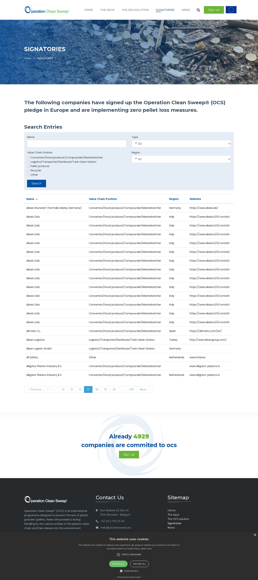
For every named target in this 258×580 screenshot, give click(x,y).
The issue (107, 9)
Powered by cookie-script (129, 577)
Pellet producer (38, 166)
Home (88, 9)
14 (63, 389)
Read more (146, 548)
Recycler (34, 170)
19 (105, 389)
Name (31, 137)
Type (135, 137)
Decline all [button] (139, 563)
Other (32, 175)
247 (131, 389)
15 (71, 389)
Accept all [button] (118, 563)
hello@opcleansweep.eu (116, 527)
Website (195, 199)
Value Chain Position (39, 152)
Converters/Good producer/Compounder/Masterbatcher (65, 157)
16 (80, 389)
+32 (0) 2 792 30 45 (112, 521)
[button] (129, 571)
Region (136, 152)
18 (96, 389)
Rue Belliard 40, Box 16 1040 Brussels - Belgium (115, 512)
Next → (144, 389)
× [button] (255, 535)
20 (114, 389)
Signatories (165, 9)
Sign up (213, 9)
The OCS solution (135, 9)
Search (37, 183)
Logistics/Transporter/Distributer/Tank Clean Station (61, 162)
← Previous (34, 389)
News (186, 9)
